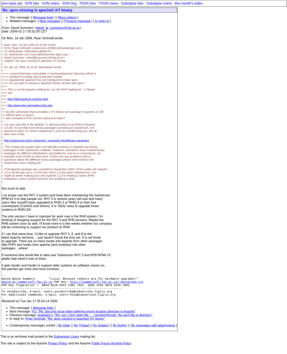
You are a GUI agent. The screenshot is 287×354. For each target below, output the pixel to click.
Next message (49, 21)
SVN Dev (32, 3)
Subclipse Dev (132, 3)
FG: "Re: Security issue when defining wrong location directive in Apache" (84, 317)
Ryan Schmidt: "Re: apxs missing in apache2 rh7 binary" (65, 324)
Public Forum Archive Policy (111, 349)
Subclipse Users (159, 3)
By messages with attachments (153, 331)
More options (67, 17)
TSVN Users (108, 3)
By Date (64, 331)
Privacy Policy (58, 349)
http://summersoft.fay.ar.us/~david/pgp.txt (107, 284)
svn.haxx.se (11, 3)
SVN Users (50, 3)
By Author (120, 331)
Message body (43, 17)
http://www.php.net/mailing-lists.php (29, 105)
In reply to (102, 21)
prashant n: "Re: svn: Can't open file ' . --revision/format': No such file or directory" (95, 320)
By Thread (81, 331)
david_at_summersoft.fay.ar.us (58, 28)
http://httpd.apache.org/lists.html (27, 99)
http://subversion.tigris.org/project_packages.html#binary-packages (46, 140)
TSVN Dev (87, 3)
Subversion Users (66, 342)
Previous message (77, 21)
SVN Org (69, 3)
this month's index (189, 3)
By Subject (100, 331)
